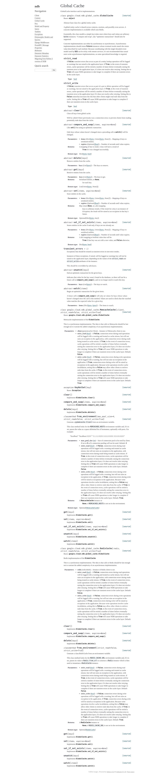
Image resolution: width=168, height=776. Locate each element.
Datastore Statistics (42, 56)
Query (37, 29)
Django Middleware (42, 42)
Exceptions (39, 34)
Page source (130, 772)
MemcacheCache (92, 508)
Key (36, 24)
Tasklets (38, 32)
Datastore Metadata (42, 53)
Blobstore (38, 51)
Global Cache (40, 21)
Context (37, 18)
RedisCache (90, 730)
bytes (85, 154)
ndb (37, 6)
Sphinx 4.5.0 (110, 772)
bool (75, 79)
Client (37, 15)
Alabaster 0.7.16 (121, 772)
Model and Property (42, 26)
